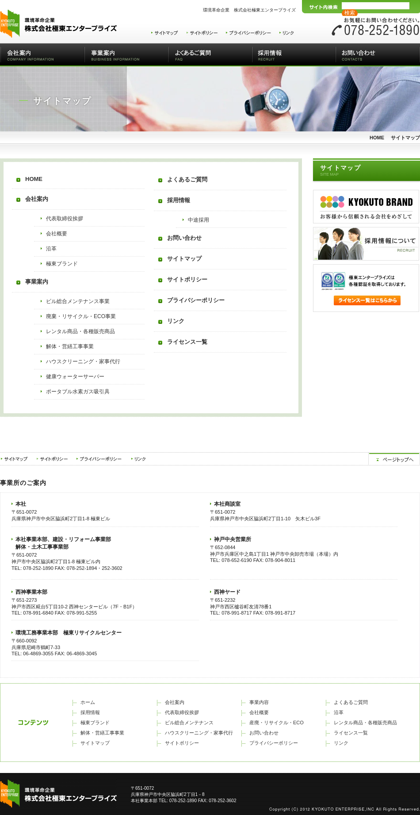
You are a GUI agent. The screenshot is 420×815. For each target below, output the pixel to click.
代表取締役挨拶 (64, 218)
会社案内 (42, 54)
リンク (175, 321)
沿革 (51, 249)
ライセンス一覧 (187, 341)
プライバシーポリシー (196, 300)
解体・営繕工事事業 (70, 346)
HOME (377, 137)
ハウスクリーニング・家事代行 (83, 361)
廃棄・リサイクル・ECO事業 (81, 316)
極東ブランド (62, 264)
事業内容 (259, 702)
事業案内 (126, 54)
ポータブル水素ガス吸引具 (78, 391)
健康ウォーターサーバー (75, 376)
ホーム (87, 702)
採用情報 (294, 54)
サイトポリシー (187, 279)
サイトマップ (184, 258)
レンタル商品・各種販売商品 (80, 331)
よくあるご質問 (210, 54)
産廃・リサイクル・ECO (276, 722)
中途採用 (198, 220)
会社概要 (56, 234)
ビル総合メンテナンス (189, 722)
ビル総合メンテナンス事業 (78, 301)
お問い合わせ (378, 54)
